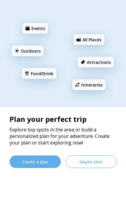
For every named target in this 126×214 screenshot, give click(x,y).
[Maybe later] (91, 161)
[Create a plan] (35, 161)
